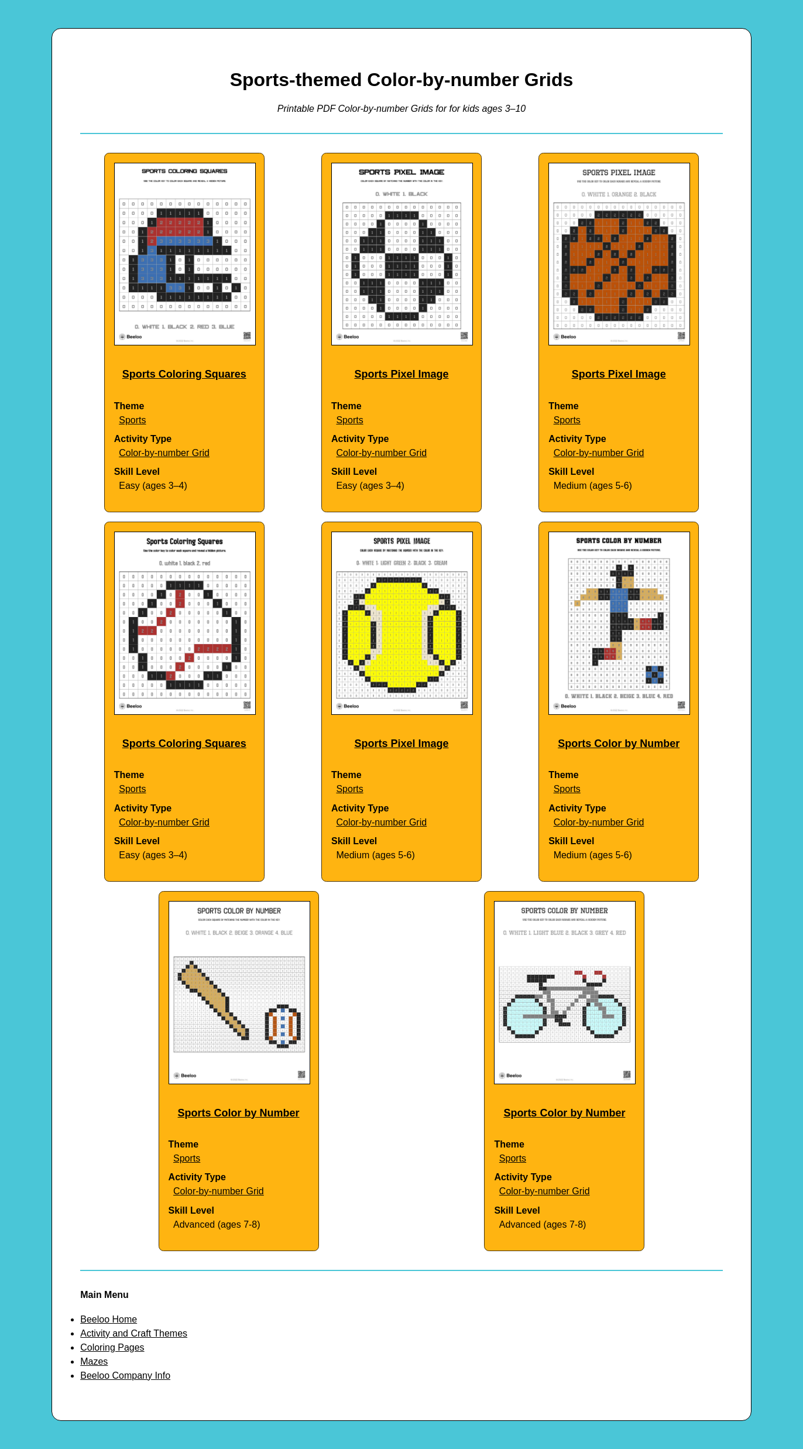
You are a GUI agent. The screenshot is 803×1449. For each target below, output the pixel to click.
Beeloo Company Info (125, 1376)
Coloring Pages (112, 1347)
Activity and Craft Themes (133, 1333)
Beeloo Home (108, 1319)
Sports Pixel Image (401, 374)
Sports (132, 420)
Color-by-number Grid (164, 453)
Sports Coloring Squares (184, 374)
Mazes (94, 1361)
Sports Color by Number (619, 743)
